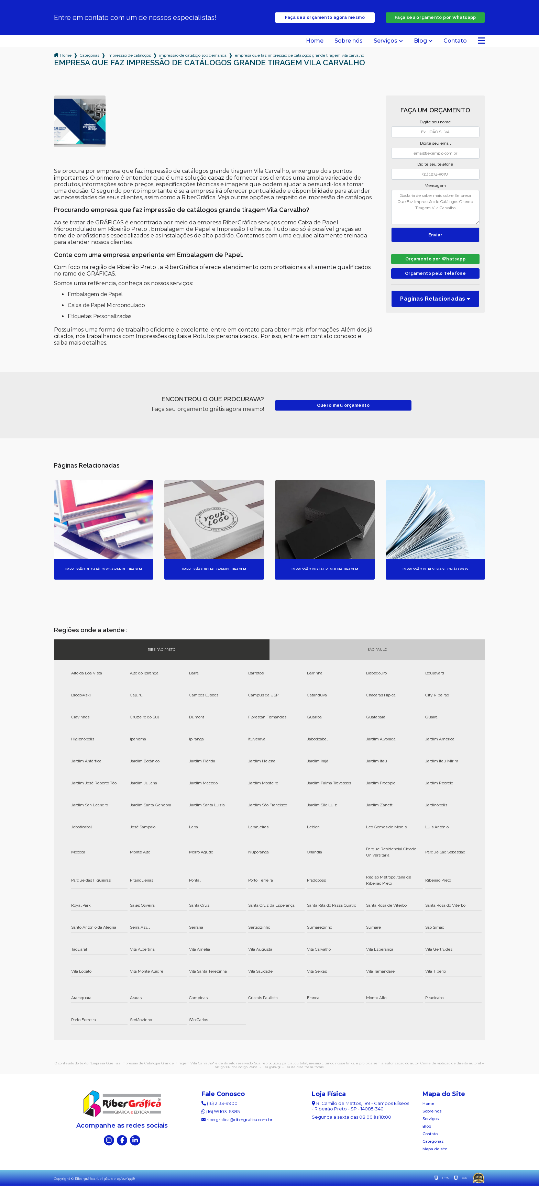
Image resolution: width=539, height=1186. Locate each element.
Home (314, 41)
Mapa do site (434, 1149)
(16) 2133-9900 (219, 1103)
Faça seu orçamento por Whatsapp (435, 17)
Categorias (89, 55)
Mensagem (435, 185)
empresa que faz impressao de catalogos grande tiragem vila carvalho (299, 55)
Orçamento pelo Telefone (435, 275)
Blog (420, 41)
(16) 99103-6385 (220, 1112)
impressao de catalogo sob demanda (193, 55)
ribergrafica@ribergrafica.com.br (237, 1119)
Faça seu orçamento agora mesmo (324, 17)
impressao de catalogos (129, 55)
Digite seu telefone (435, 164)
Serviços (385, 41)
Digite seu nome (435, 122)
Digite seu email (435, 143)
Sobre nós (348, 41)
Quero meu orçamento (343, 405)
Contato (455, 41)
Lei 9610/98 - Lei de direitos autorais (293, 1067)
